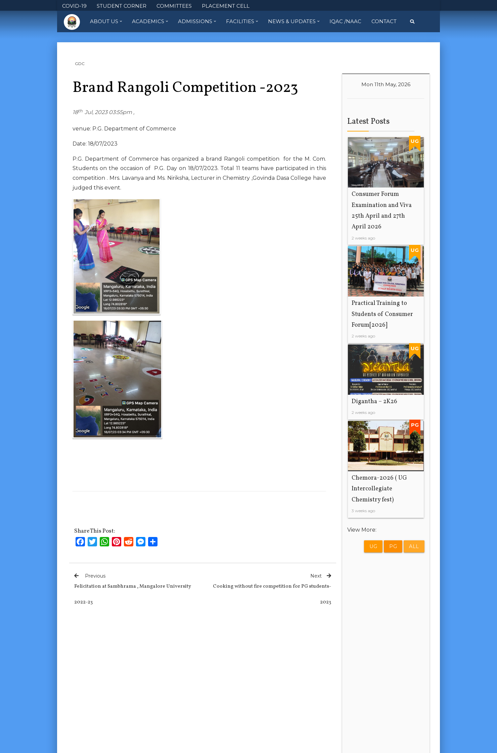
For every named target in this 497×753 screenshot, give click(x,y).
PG (393, 546)
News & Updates (293, 21)
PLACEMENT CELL (226, 5)
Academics (150, 21)
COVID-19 (74, 5)
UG (373, 546)
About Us (106, 21)
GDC (80, 63)
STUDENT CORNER (121, 5)
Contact (384, 21)
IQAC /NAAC (345, 21)
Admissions (197, 21)
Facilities (242, 21)
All (414, 546)
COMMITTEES (174, 5)
